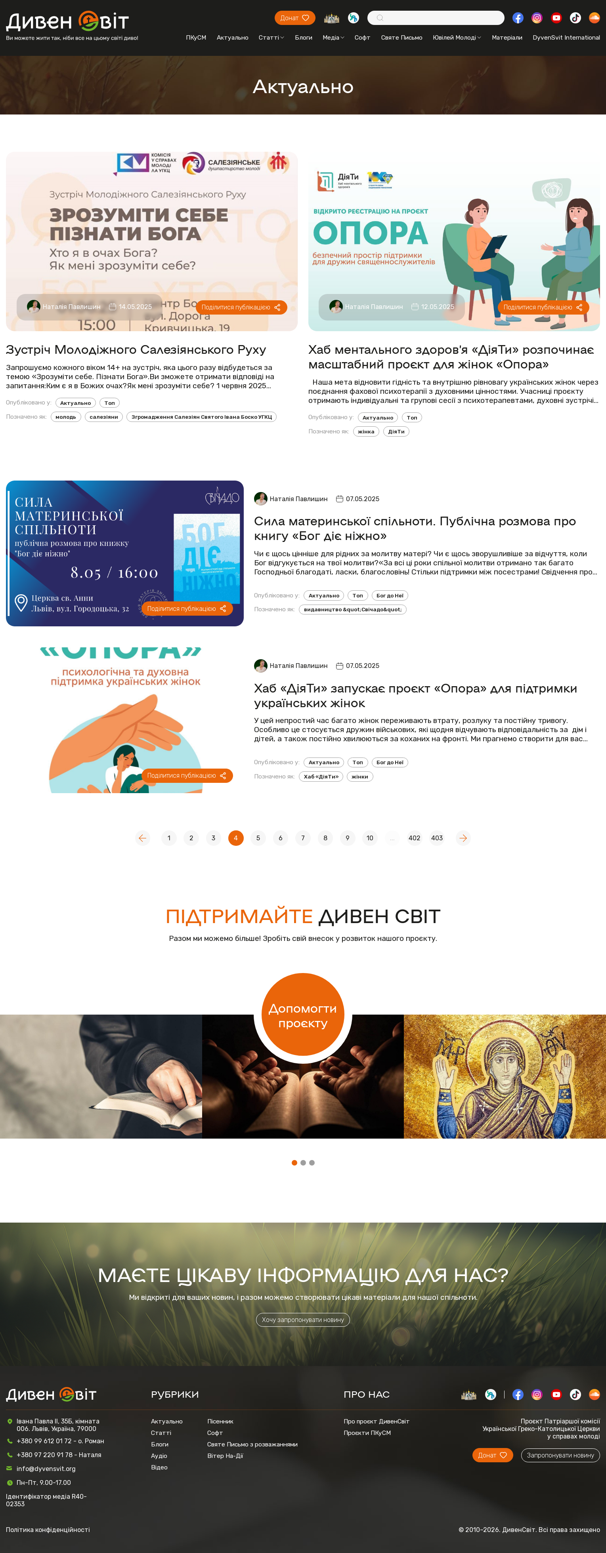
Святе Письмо (401, 37)
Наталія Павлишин (72, 307)
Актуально (233, 37)
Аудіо (159, 1456)
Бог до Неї (390, 595)
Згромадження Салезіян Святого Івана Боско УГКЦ (202, 417)
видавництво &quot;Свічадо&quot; (353, 609)
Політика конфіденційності (48, 1530)
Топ (109, 403)
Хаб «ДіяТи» (321, 776)
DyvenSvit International (566, 37)
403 (437, 838)
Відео (159, 1467)
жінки (360, 776)
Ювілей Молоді (457, 37)
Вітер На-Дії (225, 1456)
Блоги (303, 37)
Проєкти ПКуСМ (367, 1433)
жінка (366, 431)
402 (415, 838)
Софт (363, 37)
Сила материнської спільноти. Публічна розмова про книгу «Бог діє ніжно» (415, 527)
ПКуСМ (196, 37)
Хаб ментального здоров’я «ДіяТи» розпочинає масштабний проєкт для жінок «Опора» (451, 355)
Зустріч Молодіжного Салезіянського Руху (136, 348)
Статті (271, 37)
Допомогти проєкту (303, 1014)
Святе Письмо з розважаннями (252, 1444)
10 (370, 838)
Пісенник (220, 1421)
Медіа (333, 37)
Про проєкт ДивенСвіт (377, 1421)
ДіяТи (396, 431)
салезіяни (104, 417)
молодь (65, 417)
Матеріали (507, 37)
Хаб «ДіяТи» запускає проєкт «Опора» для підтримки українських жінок (415, 694)
